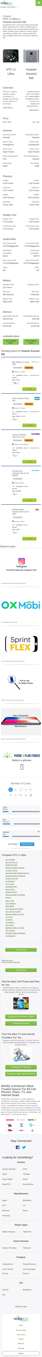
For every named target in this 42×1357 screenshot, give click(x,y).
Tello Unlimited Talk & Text (20, 400)
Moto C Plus (9, 901)
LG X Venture (10, 859)
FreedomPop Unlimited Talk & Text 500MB (20, 473)
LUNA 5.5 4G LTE (11, 878)
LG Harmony (9, 922)
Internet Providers (9, 1248)
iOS (3, 1295)
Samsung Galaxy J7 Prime (14, 928)
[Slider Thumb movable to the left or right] (10, 812)
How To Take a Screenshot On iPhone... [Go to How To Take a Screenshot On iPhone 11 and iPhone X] (14, 739)
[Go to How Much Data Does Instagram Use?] (21, 566)
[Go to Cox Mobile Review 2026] (21, 605)
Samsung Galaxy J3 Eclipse (15, 895)
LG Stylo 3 (9, 920)
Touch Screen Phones (7, 1271)
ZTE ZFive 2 (9, 925)
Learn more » (8, 107)
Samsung (6, 1216)
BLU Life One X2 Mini (13, 912)
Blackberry (27, 1290)
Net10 (25, 1179)
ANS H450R (9, 906)
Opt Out (21, 1353)
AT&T (25, 1169)
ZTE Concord (10, 930)
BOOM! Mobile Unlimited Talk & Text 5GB (20, 512)
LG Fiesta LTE (10, 936)
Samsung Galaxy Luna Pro (14, 914)
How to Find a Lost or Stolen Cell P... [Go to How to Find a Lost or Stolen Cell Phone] (13, 700)
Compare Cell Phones (7, 7)
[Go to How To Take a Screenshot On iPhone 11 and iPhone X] (21, 722)
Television (27, 1248)
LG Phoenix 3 (10, 881)
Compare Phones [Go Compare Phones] (21, 1023)
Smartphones (7, 1264)
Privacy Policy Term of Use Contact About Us (21, 1336)
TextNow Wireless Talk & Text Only (19, 436)
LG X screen (9, 884)
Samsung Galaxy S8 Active (14, 868)
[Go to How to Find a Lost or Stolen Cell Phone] (21, 683)
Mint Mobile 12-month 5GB (20, 363)
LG (24, 1205)
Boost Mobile (28, 1184)
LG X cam (8, 917)
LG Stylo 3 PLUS (11, 870)
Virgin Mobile (7, 1179)
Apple (4, 1200)
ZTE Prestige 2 (10, 903)
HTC (4, 1205)
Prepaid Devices (29, 1264)
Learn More (20, 950)
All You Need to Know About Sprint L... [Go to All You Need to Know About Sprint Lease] (13, 661)
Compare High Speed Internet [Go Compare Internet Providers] (21, 1074)
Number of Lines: (21, 783)
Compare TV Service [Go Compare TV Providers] (21, 1067)
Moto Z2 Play (10, 889)
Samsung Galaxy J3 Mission (15, 933)
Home (21, 1325)
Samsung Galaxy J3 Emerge (15, 876)
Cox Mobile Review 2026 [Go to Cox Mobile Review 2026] (9, 622)
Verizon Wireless (9, 1169)
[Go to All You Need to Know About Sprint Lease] (21, 644)
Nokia (25, 1210)
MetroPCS (6, 1184)
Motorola (5, 1210)
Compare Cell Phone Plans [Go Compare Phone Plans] (21, 1016)
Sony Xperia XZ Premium (14, 909)
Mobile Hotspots (8, 1232)
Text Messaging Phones (29, 1271)
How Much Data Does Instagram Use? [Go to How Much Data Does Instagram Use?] (13, 583)
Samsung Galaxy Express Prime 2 (17, 873)
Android (5, 1290)
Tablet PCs (27, 1232)
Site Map (21, 1348)
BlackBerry (27, 1200)
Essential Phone (11, 887)
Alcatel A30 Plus (11, 892)
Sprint (4, 1174)
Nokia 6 (8, 897)
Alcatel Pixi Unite (11, 865)
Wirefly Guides (21, 1307)
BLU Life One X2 (11, 862)
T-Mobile (26, 1174)
